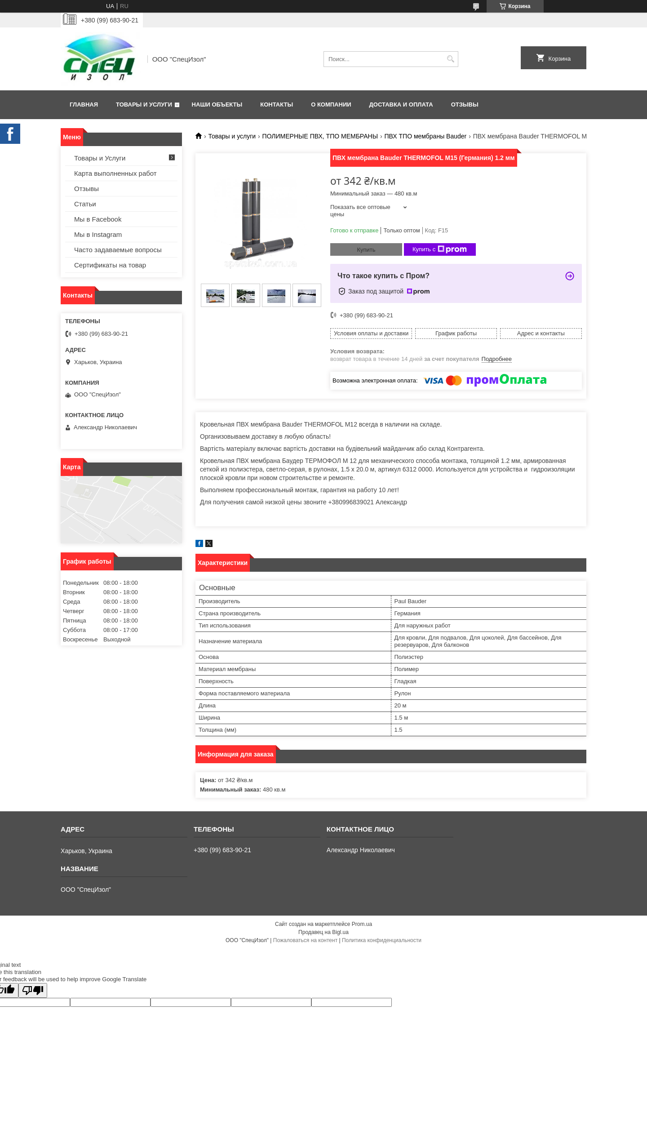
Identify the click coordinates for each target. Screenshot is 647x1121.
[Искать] (450, 59)
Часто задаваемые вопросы (118, 250)
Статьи (85, 204)
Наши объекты (217, 104)
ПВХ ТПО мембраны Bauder (426, 136)
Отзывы (465, 104)
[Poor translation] (32, 990)
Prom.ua (362, 924)
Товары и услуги (232, 136)
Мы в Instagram (98, 234)
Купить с (439, 249)
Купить (366, 249)
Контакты (276, 104)
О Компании (331, 104)
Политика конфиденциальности (381, 940)
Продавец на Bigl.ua (323, 932)
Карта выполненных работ (115, 173)
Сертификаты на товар (110, 265)
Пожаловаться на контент (305, 940)
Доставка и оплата (401, 104)
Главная (84, 104)
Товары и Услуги (144, 104)
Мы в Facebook (97, 219)
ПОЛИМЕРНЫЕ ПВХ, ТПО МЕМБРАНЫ (320, 136)
